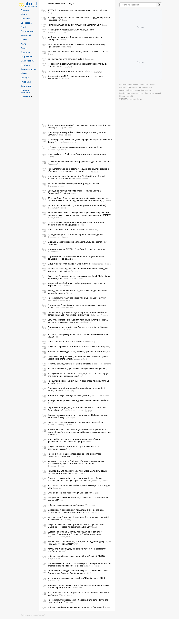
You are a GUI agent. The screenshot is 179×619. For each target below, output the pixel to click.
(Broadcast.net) (54, 237)
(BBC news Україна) (56, 424)
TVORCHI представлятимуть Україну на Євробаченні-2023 (76, 422)
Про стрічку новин (147, 84)
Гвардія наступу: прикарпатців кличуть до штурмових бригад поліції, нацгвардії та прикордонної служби (77, 313)
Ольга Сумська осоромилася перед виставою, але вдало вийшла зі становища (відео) (76, 223)
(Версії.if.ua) (53, 208)
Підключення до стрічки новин (140, 87)
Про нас (122, 87)
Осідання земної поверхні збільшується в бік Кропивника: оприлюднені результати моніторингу (76, 511)
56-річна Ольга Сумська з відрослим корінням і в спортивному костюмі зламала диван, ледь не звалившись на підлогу (78, 199)
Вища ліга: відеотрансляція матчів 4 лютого (69, 264)
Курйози (25, 65)
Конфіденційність (126, 90)
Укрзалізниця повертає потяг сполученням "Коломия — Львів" (78, 51)
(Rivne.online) (53, 251)
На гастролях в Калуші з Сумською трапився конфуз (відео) (77, 205)
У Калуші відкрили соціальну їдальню (66, 505)
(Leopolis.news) (82, 178)
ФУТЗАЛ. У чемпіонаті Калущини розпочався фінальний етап (78, 10)
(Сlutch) (51, 217)
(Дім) (58, 434)
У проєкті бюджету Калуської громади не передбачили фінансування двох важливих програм (74, 440)
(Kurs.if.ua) (58, 135)
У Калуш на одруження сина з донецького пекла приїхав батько (79, 400)
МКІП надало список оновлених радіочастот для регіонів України (79, 161)
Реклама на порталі (153, 93)
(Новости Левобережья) (58, 32)
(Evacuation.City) (80, 359)
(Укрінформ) (53, 164)
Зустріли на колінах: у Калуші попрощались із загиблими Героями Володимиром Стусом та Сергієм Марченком (75, 533)
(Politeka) (80, 225)
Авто (23, 44)
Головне (25, 10)
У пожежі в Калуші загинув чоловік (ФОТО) (68, 395)
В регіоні (25, 96)
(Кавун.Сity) (77, 587)
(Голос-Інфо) (90, 59)
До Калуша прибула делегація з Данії (66, 59)
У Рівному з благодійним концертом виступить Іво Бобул (75, 147)
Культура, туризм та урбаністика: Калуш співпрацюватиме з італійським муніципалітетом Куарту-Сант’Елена (77, 462)
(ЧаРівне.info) (53, 149)
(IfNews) (67, 519)
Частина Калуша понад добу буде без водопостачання (74, 25)
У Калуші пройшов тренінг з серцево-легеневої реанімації (76, 607)
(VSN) (61, 595)
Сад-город (26, 86)
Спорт (24, 48)
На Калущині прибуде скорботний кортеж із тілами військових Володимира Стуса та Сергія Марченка (78, 571)
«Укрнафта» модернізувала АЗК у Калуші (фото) (71, 30)
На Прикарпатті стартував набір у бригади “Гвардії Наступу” (77, 298)
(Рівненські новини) (56, 186)
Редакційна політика (143, 90)
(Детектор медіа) (79, 473)
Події (23, 27)
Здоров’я (25, 52)
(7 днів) (51, 156)
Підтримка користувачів (128, 84)
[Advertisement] (76, 101)
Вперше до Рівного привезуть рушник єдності (70, 493)
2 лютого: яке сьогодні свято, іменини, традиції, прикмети (76, 351)
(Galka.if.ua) (94, 315)
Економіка (26, 23)
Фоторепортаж (28, 69)
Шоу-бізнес (26, 56)
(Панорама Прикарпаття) (100, 363)
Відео (24, 73)
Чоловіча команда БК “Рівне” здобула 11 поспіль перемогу (76, 249)
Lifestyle (25, 77)
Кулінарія (26, 82)
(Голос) (63, 39)
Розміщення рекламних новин (131, 93)
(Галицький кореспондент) (65, 142)
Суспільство (27, 31)
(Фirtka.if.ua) (87, 322)
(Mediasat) (75, 271)
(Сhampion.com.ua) (56, 329)
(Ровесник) (58, 66)
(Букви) (107, 351)
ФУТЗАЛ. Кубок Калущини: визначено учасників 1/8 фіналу (76, 368)
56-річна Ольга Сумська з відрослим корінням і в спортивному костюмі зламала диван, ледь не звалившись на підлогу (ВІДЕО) (79, 213)
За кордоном (27, 61)
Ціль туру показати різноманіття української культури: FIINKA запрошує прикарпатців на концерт (78, 321)
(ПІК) (50, 12)
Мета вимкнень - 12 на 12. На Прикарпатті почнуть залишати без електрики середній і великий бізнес (79, 564)
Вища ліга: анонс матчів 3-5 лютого (65, 341)
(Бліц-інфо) (88, 71)
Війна (24, 14)
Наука (24, 39)
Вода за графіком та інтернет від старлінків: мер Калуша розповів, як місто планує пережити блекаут (75, 479)
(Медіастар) (66, 46)
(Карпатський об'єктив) (63, 307)
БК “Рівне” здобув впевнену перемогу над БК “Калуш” (74, 183)
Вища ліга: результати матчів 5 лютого (66, 229)
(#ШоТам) (70, 602)
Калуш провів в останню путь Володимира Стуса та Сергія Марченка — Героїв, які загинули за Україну (76, 525)
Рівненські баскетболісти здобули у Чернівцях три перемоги (77, 154)
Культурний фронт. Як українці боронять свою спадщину (75, 234)
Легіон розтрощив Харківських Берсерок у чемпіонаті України (78, 327)
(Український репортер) (73, 410)
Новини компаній (25, 91)
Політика (25, 18)
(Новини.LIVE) (53, 580)
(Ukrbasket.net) (92, 229)
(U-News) (107, 200)
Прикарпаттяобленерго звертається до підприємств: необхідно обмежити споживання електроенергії (78, 170)
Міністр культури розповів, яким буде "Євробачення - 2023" (76, 578)
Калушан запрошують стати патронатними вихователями (76, 346)
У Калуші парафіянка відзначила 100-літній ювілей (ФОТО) (76, 556)
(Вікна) (64, 20)
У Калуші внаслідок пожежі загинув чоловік (69, 363)
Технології (26, 35)
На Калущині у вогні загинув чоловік (65, 71)
